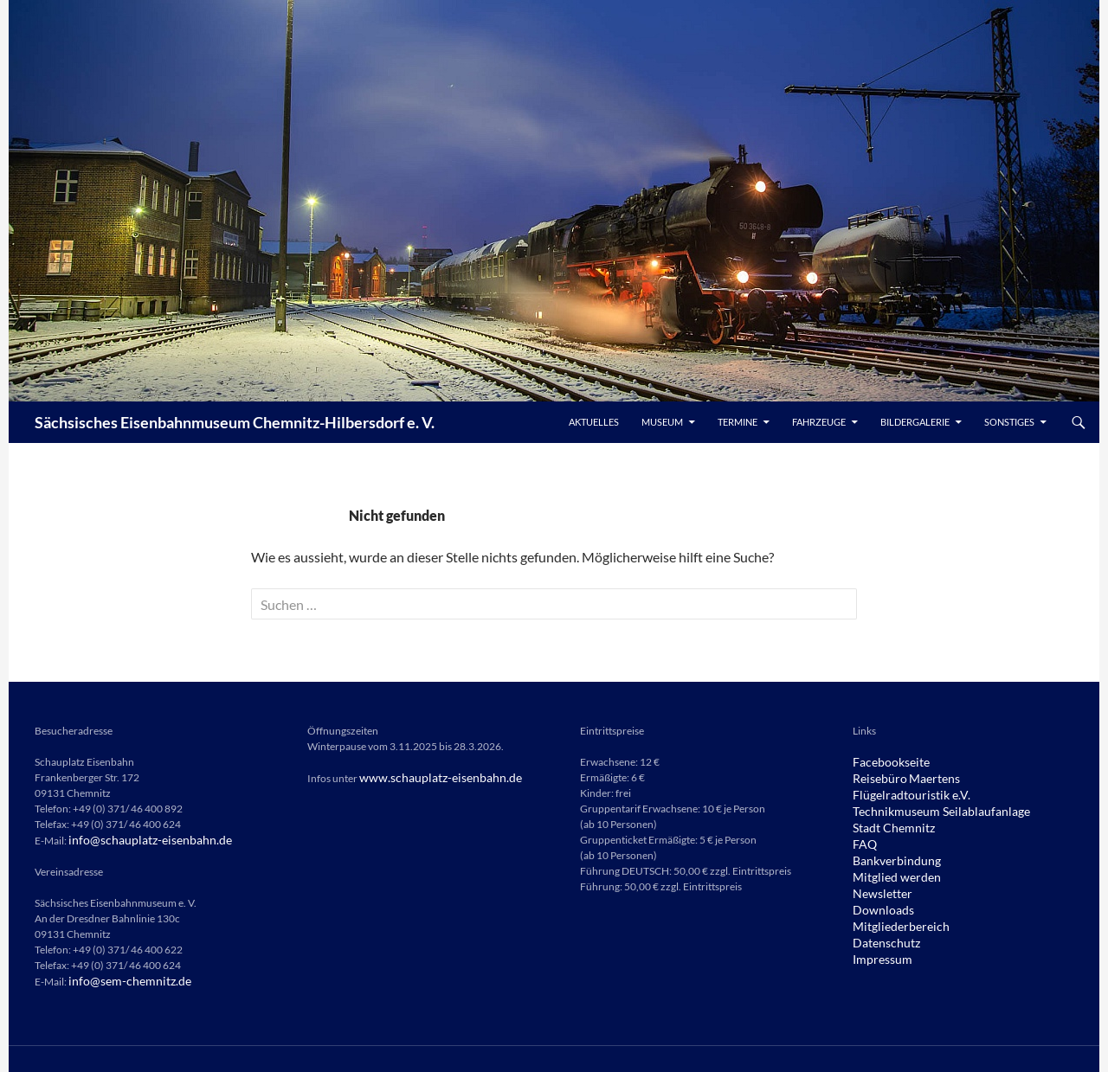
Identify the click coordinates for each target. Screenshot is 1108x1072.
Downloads (879, 901)
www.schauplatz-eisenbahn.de (429, 777)
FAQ (863, 839)
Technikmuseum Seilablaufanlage (927, 808)
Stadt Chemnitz (887, 824)
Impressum (878, 948)
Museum (662, 421)
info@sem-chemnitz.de (120, 979)
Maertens (922, 777)
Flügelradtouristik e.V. (902, 792)
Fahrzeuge (819, 421)
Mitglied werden (889, 870)
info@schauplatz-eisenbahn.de (138, 839)
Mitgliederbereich (893, 917)
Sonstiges (1009, 421)
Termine (737, 421)
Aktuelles (594, 421)
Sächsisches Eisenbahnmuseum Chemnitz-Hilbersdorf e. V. (235, 422)
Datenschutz (882, 933)
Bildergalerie (915, 421)
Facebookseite (885, 761)
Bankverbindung (891, 855)
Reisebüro (876, 777)
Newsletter (877, 886)
